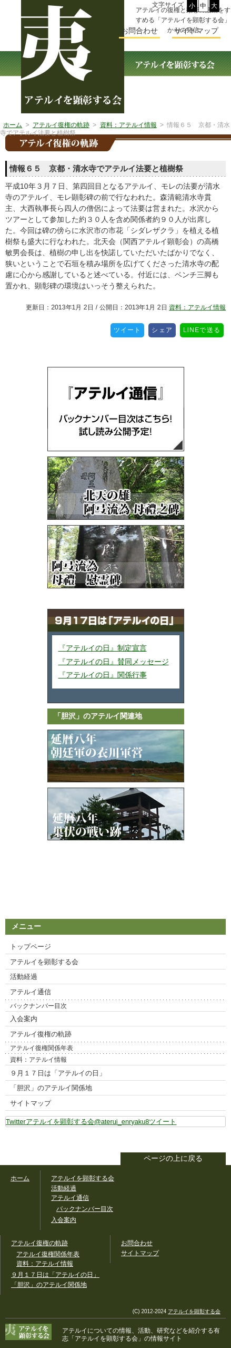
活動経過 (23, 977)
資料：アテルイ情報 (197, 307)
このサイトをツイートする (217, 1140)
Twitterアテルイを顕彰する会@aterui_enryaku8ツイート (91, 1122)
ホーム (20, 1178)
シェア (164, 328)
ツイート (129, 328)
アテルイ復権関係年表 (41, 1048)
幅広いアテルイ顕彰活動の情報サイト (72, 56)
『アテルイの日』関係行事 (102, 675)
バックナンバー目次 (38, 1006)
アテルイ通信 (30, 992)
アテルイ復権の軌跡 (41, 1034)
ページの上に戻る (173, 1158)
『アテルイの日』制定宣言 (102, 648)
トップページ (30, 947)
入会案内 (23, 1019)
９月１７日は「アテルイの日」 (58, 1073)
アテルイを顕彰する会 (44, 962)
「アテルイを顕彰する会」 (141, 1334)
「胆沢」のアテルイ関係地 (51, 1088)
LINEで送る (203, 328)
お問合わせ (139, 30)
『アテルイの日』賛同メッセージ (113, 661)
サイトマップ (30, 1103)
